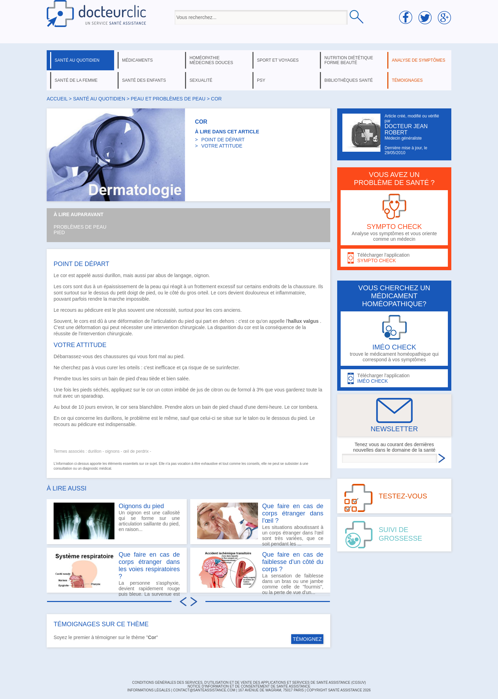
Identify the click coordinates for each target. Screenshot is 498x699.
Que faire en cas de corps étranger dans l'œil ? (292, 513)
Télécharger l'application (394, 258)
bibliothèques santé (348, 80)
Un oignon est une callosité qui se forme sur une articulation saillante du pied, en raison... (117, 521)
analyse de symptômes (418, 60)
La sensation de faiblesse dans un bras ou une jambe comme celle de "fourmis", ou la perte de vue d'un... (260, 572)
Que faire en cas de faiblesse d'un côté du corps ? (292, 562)
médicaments (137, 60)
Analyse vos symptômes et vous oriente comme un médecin (394, 218)
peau (155, 286)
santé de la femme (76, 80)
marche (117, 299)
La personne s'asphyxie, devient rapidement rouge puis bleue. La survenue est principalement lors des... (117, 572)
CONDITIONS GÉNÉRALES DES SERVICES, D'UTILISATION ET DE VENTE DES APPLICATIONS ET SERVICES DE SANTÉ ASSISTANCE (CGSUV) (249, 682)
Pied (59, 232)
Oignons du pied (141, 506)
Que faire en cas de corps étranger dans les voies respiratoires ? (149, 565)
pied (189, 321)
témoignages (407, 80)
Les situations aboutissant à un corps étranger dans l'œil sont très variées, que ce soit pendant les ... (260, 523)
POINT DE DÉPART (223, 139)
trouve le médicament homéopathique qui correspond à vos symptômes (394, 338)
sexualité (201, 80)
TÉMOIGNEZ (307, 639)
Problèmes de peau (80, 227)
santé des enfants (144, 80)
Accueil (57, 98)
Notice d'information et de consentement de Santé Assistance (248, 686)
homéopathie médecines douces (211, 60)
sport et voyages (278, 60)
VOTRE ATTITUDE (221, 146)
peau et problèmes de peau (168, 98)
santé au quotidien (77, 60)
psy (261, 80)
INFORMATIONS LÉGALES (148, 690)
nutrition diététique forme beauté (348, 60)
